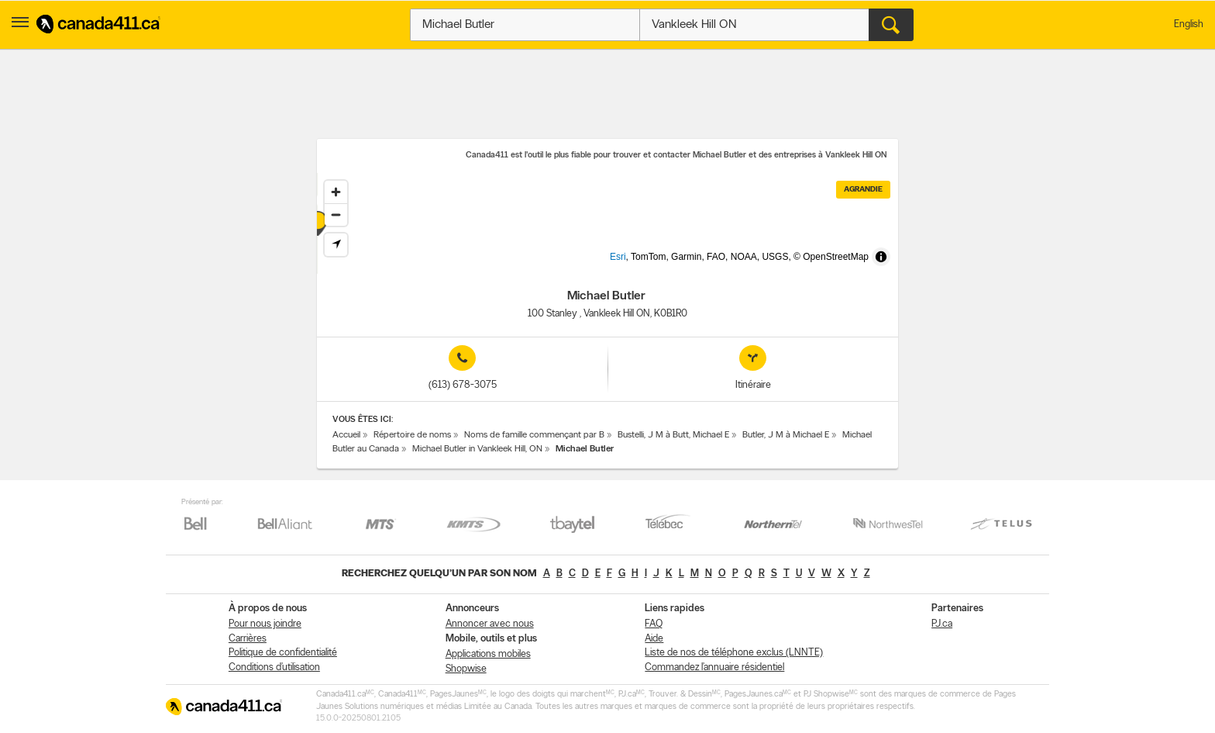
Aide (654, 639)
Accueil (346, 435)
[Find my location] (336, 244)
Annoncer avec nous (490, 624)
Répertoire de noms (412, 435)
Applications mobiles (488, 654)
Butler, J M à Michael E (785, 435)
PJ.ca (941, 624)
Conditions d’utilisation (274, 667)
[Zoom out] (336, 214)
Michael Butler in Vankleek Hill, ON (477, 449)
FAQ (654, 624)
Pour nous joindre (265, 624)
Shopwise (466, 669)
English (1188, 24)
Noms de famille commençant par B (534, 435)
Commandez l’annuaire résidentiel (714, 667)
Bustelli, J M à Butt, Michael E (673, 435)
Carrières (248, 639)
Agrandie (863, 189)
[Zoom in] (336, 192)
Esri (643, 266)
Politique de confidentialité (283, 653)
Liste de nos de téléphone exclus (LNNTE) (734, 653)
